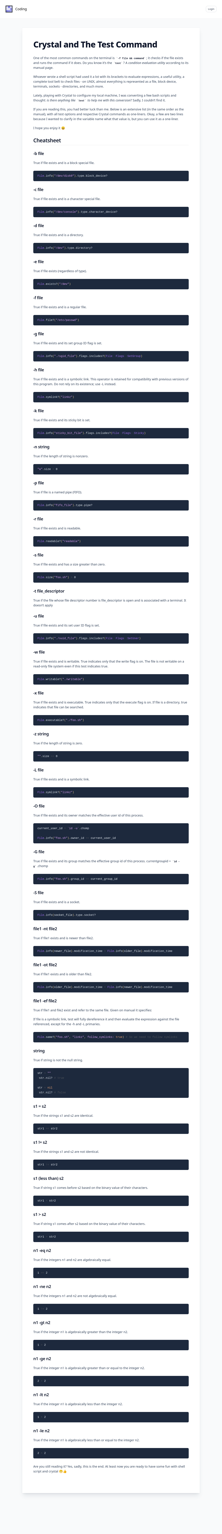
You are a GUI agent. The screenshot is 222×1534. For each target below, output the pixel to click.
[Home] (16, 9)
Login (211, 9)
